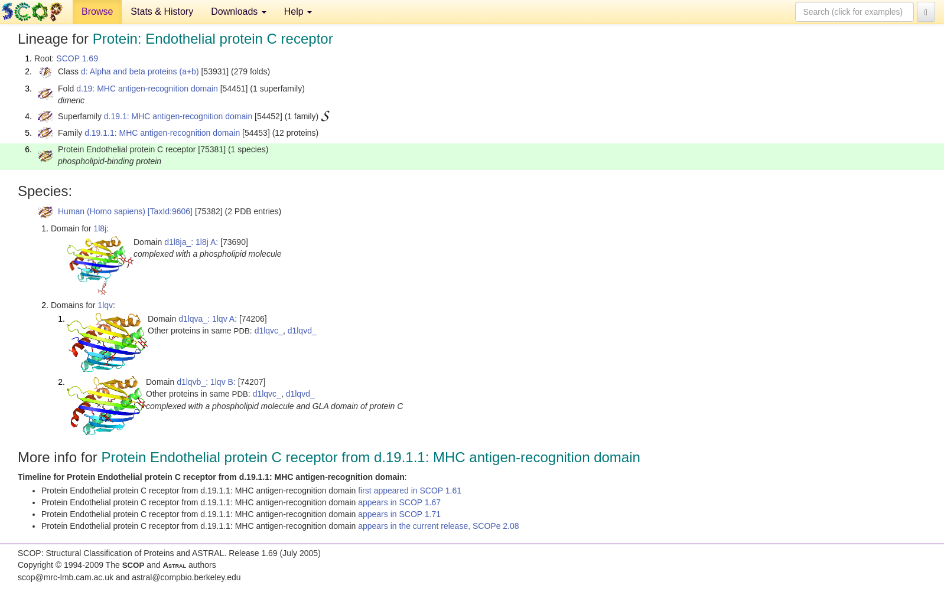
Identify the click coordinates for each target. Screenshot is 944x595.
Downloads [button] (238, 11)
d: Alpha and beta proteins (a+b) (140, 71)
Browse (97, 11)
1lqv (105, 305)
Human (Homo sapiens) (101, 211)
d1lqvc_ (269, 330)
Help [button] (298, 11)
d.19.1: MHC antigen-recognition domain (178, 116)
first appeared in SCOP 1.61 (409, 490)
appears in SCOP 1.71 (399, 514)
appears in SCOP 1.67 (399, 502)
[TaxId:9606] (170, 211)
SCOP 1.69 (77, 58)
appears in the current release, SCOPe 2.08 (438, 526)
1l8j (99, 228)
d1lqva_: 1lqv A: (207, 318)
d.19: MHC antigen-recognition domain (147, 88)
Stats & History (162, 11)
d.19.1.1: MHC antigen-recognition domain (162, 133)
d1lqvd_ (302, 330)
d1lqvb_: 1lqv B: (206, 382)
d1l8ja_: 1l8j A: (191, 242)
